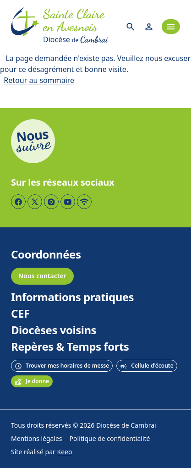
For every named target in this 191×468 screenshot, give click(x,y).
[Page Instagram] (51, 201)
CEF (20, 313)
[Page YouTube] (67, 201)
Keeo (64, 452)
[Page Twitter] (34, 201)
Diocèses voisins (53, 330)
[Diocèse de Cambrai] (80, 39)
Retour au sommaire (39, 80)
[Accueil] (25, 26)
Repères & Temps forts (70, 346)
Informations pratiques (72, 297)
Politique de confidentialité (110, 439)
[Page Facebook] (18, 201)
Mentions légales (36, 439)
